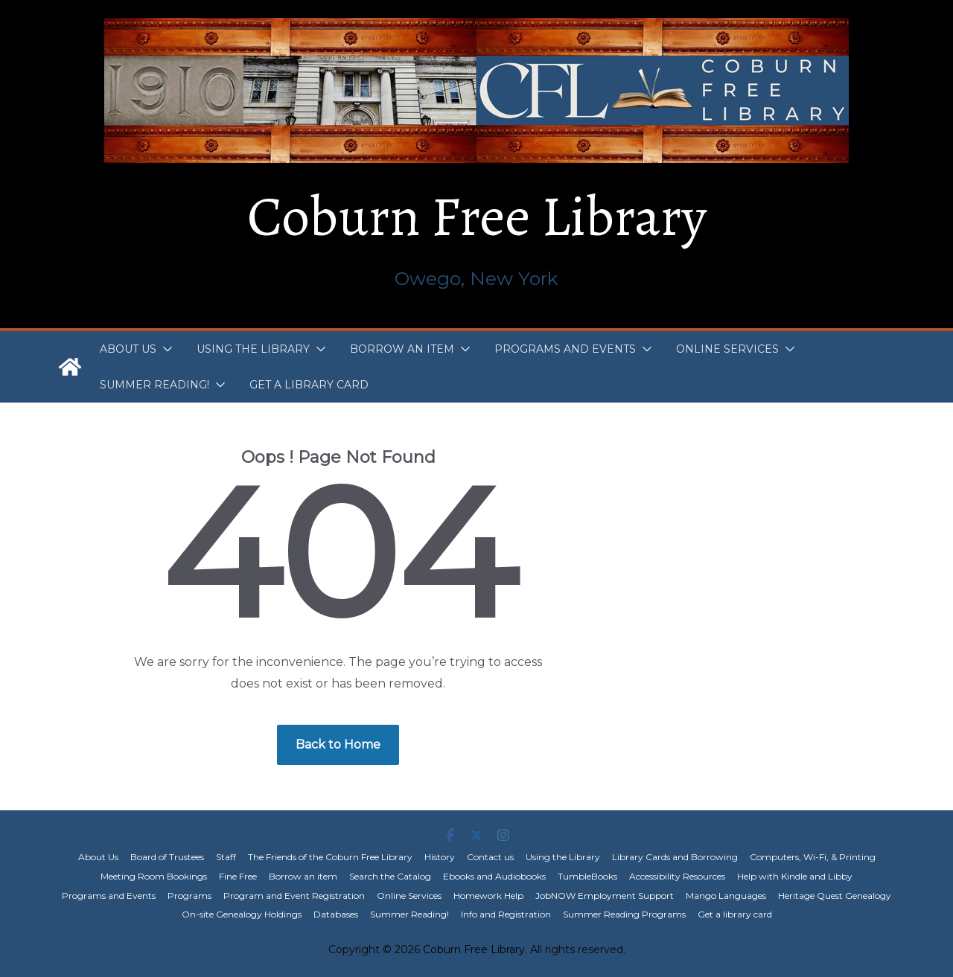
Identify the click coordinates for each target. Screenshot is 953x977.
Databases (335, 914)
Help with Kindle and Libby (794, 876)
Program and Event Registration (294, 895)
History (439, 856)
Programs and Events (565, 349)
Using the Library (253, 349)
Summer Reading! (154, 384)
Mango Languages (726, 895)
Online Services (727, 349)
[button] (164, 349)
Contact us (490, 856)
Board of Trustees (167, 856)
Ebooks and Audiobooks (494, 876)
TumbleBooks (587, 876)
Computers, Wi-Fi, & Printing (813, 856)
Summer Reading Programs (624, 914)
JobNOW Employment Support (604, 895)
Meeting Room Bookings (154, 876)
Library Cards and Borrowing (675, 856)
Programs (189, 895)
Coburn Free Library (477, 216)
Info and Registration (506, 914)
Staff (226, 856)
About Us (128, 349)
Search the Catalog (390, 876)
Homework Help (488, 895)
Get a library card (309, 384)
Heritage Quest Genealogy (834, 895)
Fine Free (238, 876)
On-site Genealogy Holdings (242, 914)
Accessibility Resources (677, 876)
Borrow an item (402, 349)
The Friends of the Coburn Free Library (330, 856)
